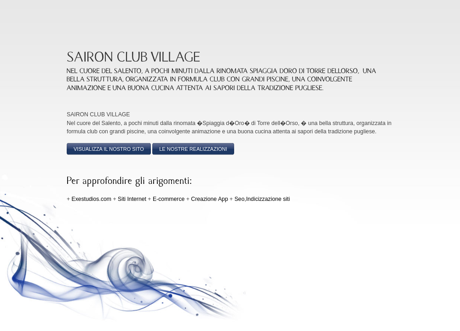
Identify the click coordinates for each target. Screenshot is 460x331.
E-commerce (168, 199)
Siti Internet (132, 199)
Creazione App (209, 199)
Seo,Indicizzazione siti (262, 199)
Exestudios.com (91, 199)
